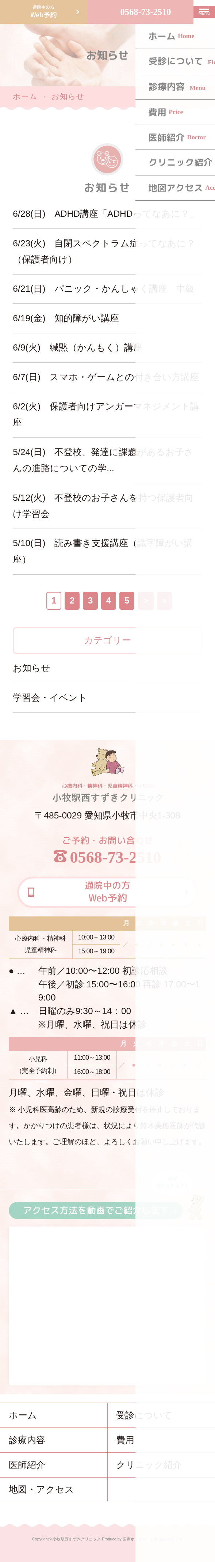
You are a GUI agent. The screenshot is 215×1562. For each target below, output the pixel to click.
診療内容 (27, 1440)
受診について (144, 1415)
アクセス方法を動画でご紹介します (96, 1210)
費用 (125, 1440)
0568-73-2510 (145, 12)
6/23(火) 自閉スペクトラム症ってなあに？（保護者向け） (104, 251)
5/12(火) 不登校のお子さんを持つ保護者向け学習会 (103, 506)
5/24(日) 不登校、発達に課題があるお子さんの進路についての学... (103, 460)
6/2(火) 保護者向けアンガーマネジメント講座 (106, 414)
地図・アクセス (41, 1489)
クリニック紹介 (149, 1465)
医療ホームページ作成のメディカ (153, 1539)
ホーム (25, 96)
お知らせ (31, 668)
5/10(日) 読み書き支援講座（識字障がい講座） (103, 551)
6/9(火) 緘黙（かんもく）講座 (77, 347)
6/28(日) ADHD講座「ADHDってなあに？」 (107, 214)
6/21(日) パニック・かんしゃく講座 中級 (104, 289)
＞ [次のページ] (145, 600)
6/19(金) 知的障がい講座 (66, 318)
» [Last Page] (164, 600)
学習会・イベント (50, 698)
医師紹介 (27, 1465)
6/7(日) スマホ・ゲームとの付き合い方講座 (106, 377)
